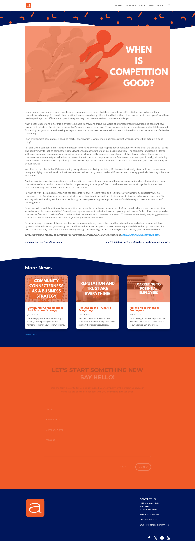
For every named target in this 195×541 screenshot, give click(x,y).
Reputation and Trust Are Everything (95, 309)
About (142, 5)
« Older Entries (31, 334)
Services (118, 5)
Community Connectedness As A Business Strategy (45, 309)
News (151, 5)
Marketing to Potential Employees (144, 309)
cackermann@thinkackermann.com (140, 234)
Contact (161, 5)
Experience (131, 5)
